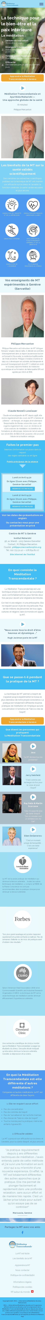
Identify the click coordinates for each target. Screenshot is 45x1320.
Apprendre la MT (22, 1265)
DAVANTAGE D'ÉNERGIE (12, 239)
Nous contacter (22, 1270)
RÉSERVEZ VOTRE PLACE (22, 489)
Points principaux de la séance (22, 461)
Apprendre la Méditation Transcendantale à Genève (22, 77)
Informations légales (22, 1282)
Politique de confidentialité (22, 1275)
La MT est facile (22, 1253)
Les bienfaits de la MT (22, 1258)
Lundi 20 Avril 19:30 (21, 477)
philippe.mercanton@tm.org (26, 547)
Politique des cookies (22, 1287)
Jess (33, 752)
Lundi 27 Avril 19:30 (21, 495)
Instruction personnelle (16, 49)
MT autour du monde (20, 1292)
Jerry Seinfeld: (33, 775)
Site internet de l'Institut (22, 554)
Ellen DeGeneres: (33, 836)
